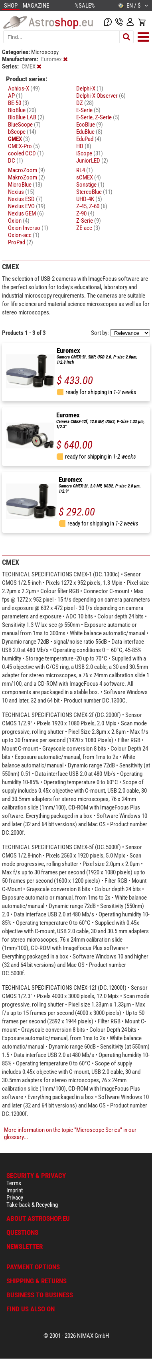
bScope (22, 131)
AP (15, 95)
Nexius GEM (26, 213)
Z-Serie (88, 220)
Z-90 (85, 213)
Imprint (14, 1190)
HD (83, 146)
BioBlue (22, 110)
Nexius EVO (26, 206)
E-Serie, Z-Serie (98, 117)
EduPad (88, 139)
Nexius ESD (25, 199)
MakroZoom (26, 177)
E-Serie (88, 110)
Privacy (14, 1197)
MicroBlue (25, 184)
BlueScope (24, 124)
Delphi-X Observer (101, 95)
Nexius (21, 191)
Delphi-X (89, 88)
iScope (89, 153)
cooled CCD (26, 153)
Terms (13, 1183)
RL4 (84, 170)
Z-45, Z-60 (91, 206)
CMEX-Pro (24, 146)
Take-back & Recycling (32, 1204)
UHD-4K (89, 199)
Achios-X (24, 88)
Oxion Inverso (28, 228)
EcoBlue (89, 124)
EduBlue (89, 131)
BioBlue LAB (26, 117)
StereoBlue (94, 191)
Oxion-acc (23, 235)
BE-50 (18, 103)
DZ (85, 103)
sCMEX (88, 177)
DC (15, 160)
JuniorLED (92, 160)
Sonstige (90, 184)
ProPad (20, 242)
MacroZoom (26, 170)
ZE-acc (88, 228)
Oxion (19, 220)
